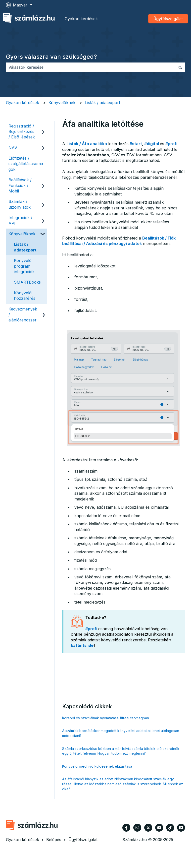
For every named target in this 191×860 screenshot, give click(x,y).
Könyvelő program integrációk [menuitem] (24, 266)
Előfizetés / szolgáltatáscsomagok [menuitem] (25, 164)
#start (136, 143)
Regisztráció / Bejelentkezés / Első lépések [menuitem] (21, 131)
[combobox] (91, 67)
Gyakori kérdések (81, 18)
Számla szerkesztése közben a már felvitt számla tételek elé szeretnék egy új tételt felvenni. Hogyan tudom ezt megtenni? (120, 751)
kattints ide (82, 645)
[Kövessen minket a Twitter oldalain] (148, 828)
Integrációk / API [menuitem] (20, 220)
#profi (171, 143)
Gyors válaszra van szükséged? (51, 56)
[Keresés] (180, 67)
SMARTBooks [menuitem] (27, 282)
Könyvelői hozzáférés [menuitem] (24, 295)
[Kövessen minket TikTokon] (170, 828)
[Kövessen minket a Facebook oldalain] (126, 828)
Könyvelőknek (61, 102)
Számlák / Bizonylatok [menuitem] (19, 204)
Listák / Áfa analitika (86, 143)
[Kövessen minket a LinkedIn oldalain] (181, 828)
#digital (151, 143)
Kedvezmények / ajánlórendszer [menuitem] (22, 315)
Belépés (53, 839)
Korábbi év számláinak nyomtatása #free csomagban (105, 718)
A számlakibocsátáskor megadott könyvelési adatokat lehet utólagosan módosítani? (120, 733)
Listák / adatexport (102, 102)
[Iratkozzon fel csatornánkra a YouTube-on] (159, 828)
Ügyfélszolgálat (168, 18)
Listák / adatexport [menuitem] (25, 247)
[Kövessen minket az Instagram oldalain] (137, 828)
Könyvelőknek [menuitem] (21, 233)
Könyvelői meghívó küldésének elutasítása (97, 766)
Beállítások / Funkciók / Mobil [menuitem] (20, 185)
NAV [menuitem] (12, 147)
